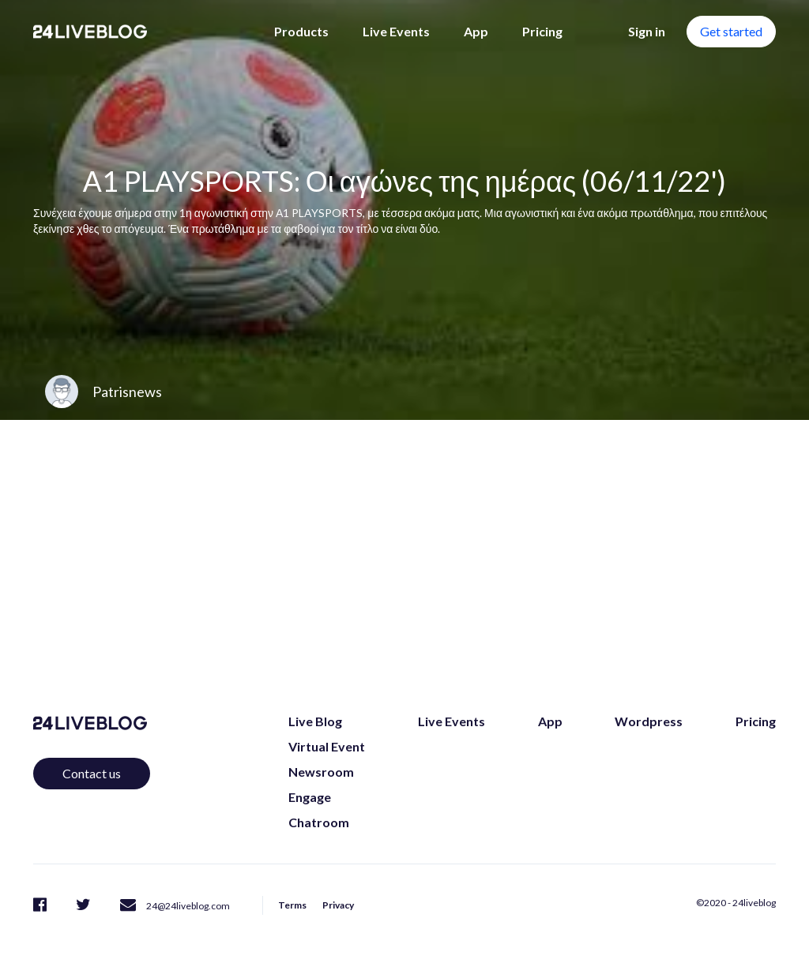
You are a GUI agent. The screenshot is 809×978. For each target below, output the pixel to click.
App (476, 31)
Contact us (91, 773)
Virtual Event (326, 746)
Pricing (542, 31)
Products (301, 31)
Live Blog (315, 721)
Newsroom (321, 771)
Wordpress (649, 721)
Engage (309, 796)
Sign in (646, 31)
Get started (731, 31)
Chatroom (318, 822)
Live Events (396, 31)
